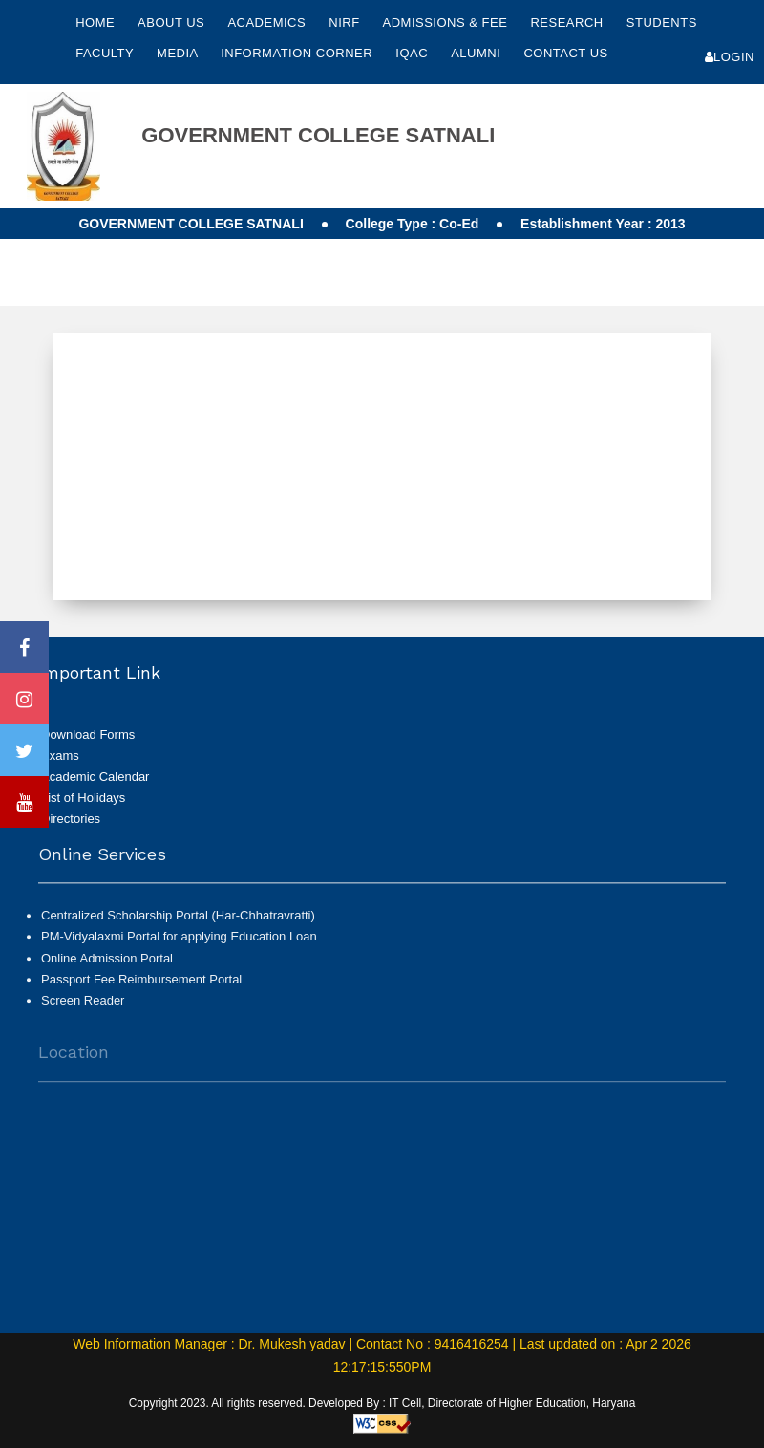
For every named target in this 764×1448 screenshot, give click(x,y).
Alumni (477, 53)
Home (95, 22)
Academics (268, 22)
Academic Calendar (95, 776)
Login (729, 57)
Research (568, 22)
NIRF (344, 22)
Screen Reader (82, 1009)
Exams (60, 755)
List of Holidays (83, 797)
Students (661, 22)
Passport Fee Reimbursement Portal (141, 988)
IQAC (413, 53)
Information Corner (298, 53)
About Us (173, 22)
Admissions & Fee (447, 22)
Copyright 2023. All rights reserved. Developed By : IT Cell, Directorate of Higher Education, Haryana (382, 1403)
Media (179, 53)
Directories (70, 818)
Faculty (106, 53)
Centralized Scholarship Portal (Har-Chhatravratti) (178, 924)
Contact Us (565, 53)
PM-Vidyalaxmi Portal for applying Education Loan (179, 945)
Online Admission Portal (107, 966)
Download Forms (88, 734)
